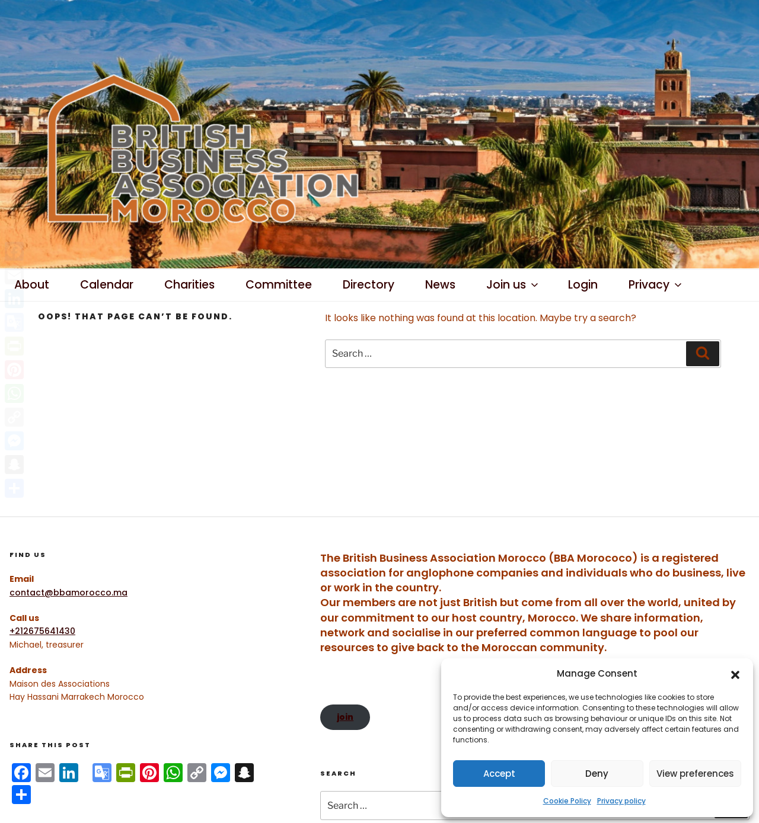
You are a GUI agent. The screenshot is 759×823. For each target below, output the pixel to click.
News (440, 285)
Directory (368, 285)
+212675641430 (42, 631)
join (345, 717)
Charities (189, 285)
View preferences (695, 773)
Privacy (656, 285)
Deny (596, 773)
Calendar (106, 285)
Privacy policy (621, 801)
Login (583, 285)
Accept (499, 773)
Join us (513, 285)
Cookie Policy (567, 801)
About (31, 285)
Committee (278, 285)
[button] (735, 674)
